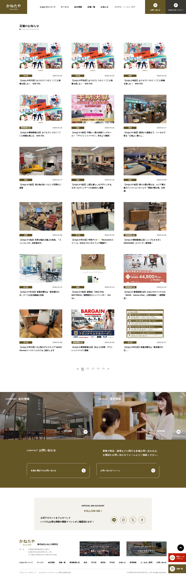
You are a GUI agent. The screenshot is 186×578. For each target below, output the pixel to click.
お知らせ (105, 7)
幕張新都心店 (75, 562)
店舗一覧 (91, 7)
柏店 (85, 562)
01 (82, 368)
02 (88, 368)
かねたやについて (48, 7)
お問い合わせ (161, 562)
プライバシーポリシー (27, 572)
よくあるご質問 (129, 7)
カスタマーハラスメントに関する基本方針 (55, 572)
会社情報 (78, 7)
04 (98, 368)
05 (103, 368)
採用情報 (118, 7)
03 (93, 368)
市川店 (93, 562)
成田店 (103, 562)
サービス (65, 7)
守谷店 (112, 562)
